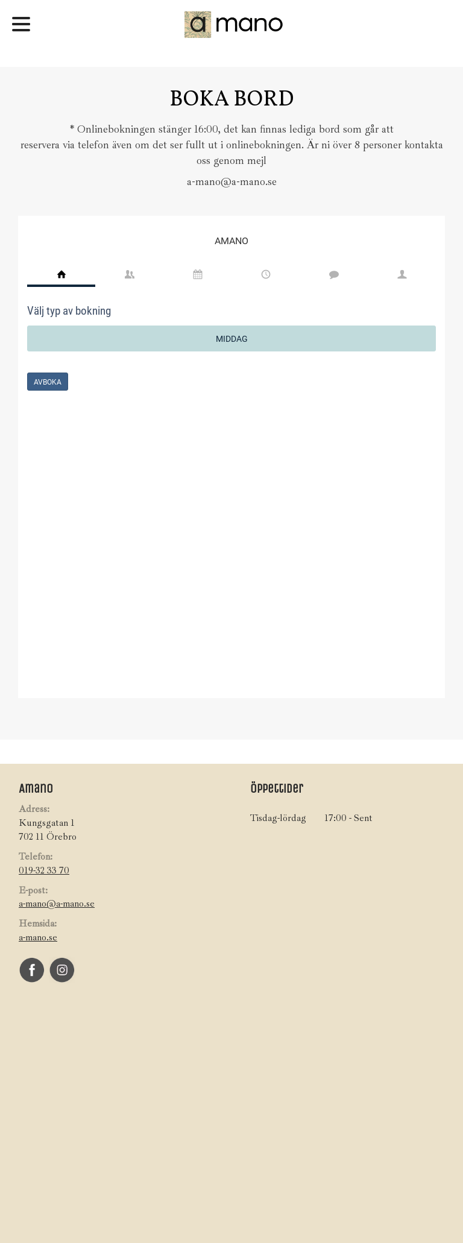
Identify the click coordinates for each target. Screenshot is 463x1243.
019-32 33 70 (44, 870)
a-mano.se (38, 937)
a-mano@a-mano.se (57, 904)
